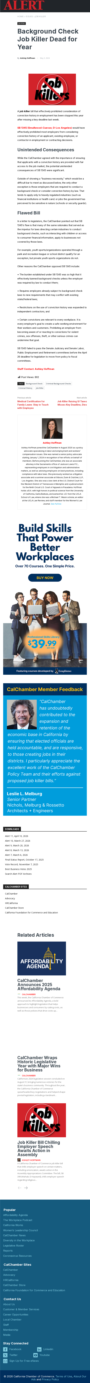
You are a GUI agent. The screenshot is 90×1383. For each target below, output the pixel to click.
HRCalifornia (11, 903)
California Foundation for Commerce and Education (31, 912)
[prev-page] (19, 1188)
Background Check (34, 383)
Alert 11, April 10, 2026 (16, 836)
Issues (29, 16)
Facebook (15, 1349)
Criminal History (25, 388)
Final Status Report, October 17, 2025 (24, 859)
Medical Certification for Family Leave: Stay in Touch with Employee (33, 404)
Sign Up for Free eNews (24, 1360)
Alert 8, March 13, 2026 (17, 850)
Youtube (45, 1355)
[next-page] (25, 1188)
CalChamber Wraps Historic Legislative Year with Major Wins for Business (38, 1063)
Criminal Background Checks (58, 383)
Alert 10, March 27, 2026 (17, 840)
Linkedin (48, 1349)
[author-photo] (19, 994)
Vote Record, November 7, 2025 (21, 864)
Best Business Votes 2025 (18, 869)
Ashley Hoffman (27, 58)
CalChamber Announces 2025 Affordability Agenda (38, 984)
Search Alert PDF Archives (18, 873)
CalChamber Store (14, 907)
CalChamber (11, 893)
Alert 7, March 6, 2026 (16, 854)
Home (20, 16)
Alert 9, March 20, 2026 (17, 845)
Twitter (13, 1355)
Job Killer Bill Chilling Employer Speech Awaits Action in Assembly (38, 1148)
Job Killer (40, 16)
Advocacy (10, 898)
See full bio (56, 504)
